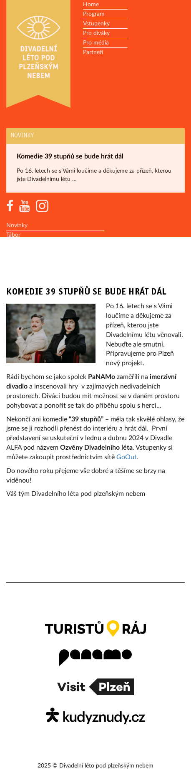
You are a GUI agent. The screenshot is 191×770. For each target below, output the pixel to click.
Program (94, 14)
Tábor (13, 235)
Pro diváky (96, 33)
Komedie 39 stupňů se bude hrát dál (70, 156)
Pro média (96, 43)
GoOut (126, 457)
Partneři (93, 52)
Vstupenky (96, 24)
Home (91, 4)
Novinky (22, 135)
